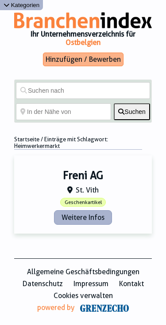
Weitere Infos (83, 217)
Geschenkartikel (83, 202)
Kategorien (21, 5)
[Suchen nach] (83, 90)
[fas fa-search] (132, 111)
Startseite (26, 139)
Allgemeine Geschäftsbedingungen (83, 272)
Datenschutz (43, 284)
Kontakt (131, 284)
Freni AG (83, 176)
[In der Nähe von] (63, 111)
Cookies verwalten (83, 295)
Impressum (90, 284)
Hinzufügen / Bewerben (83, 59)
